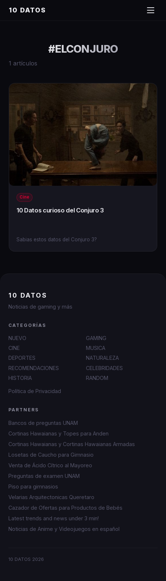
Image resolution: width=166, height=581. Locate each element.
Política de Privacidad (34, 391)
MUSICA (95, 348)
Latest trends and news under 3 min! (53, 518)
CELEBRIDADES (104, 368)
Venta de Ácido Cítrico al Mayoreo (50, 465)
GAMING (96, 338)
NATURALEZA (102, 358)
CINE (14, 348)
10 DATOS (27, 10)
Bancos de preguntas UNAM (43, 423)
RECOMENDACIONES (33, 368)
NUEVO (17, 338)
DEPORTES (21, 358)
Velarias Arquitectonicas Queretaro (51, 497)
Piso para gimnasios (33, 486)
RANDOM (97, 378)
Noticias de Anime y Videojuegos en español (64, 529)
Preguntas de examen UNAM (44, 476)
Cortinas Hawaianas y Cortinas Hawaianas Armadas (71, 444)
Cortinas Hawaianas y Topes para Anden (58, 433)
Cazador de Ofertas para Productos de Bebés (65, 508)
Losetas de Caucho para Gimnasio (51, 455)
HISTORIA (20, 378)
